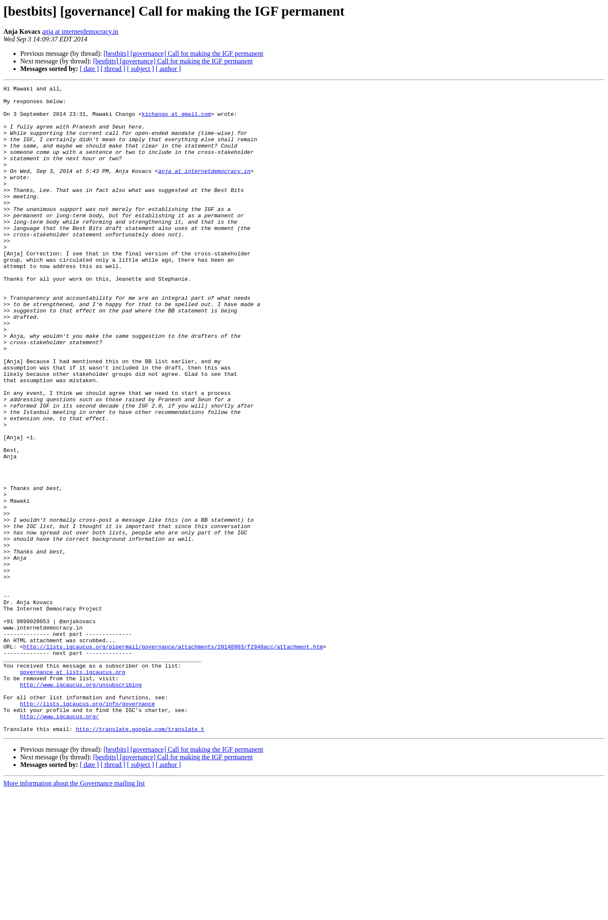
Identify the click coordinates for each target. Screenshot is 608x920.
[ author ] (168, 68)
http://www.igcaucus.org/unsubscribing (81, 805)
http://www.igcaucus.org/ (59, 843)
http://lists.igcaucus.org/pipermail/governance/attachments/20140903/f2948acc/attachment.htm (173, 759)
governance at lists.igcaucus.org (72, 790)
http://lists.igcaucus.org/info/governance (87, 828)
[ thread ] (112, 68)
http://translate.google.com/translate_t (140, 858)
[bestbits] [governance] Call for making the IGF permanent (183, 53)
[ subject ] (140, 68)
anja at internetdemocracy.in (80, 31)
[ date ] (89, 68)
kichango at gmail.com (176, 120)
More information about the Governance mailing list (74, 912)
